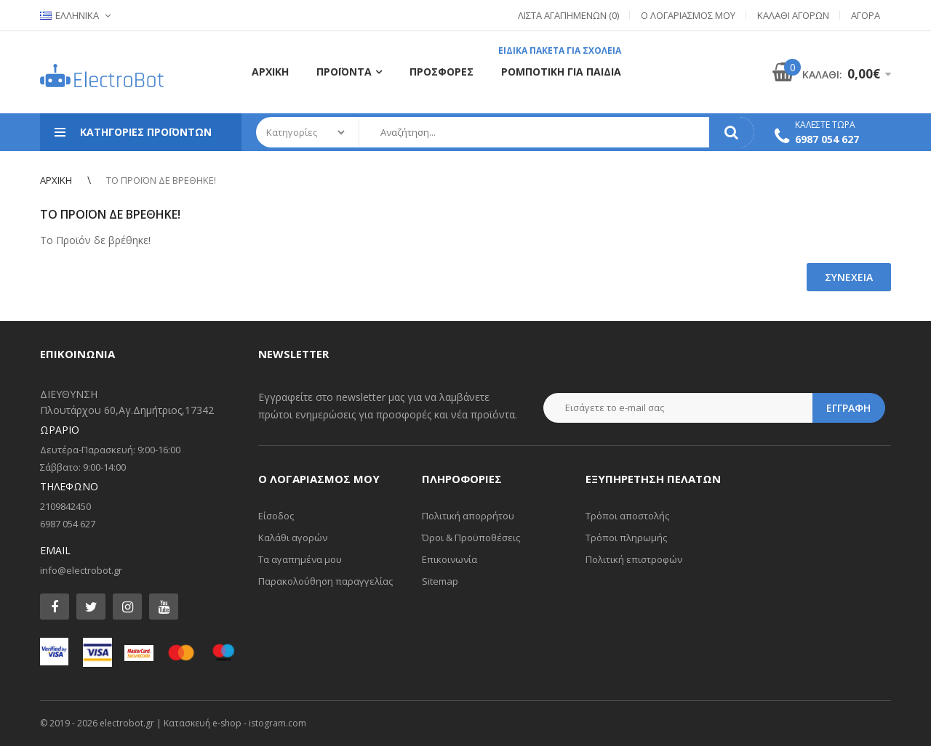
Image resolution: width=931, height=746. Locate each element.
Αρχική (56, 180)
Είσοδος (276, 515)
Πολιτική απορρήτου (468, 515)
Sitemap (440, 581)
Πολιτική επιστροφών (634, 559)
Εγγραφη (848, 408)
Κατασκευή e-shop (202, 723)
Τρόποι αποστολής (627, 515)
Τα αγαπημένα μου (300, 559)
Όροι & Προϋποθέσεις (471, 537)
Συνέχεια (849, 277)
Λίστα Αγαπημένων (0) (568, 15)
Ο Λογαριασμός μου (688, 15)
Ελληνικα (69, 15)
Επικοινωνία (449, 559)
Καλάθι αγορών (292, 537)
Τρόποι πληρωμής (626, 537)
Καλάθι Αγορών (793, 15)
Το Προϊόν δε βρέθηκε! (161, 180)
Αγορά (865, 15)
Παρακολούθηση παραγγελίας (325, 581)
